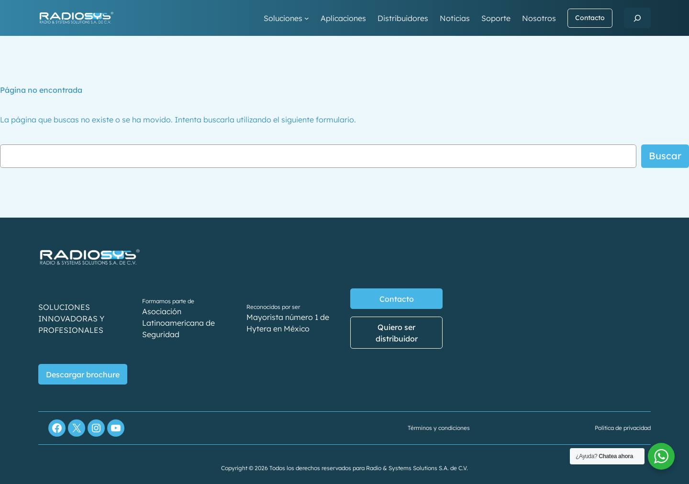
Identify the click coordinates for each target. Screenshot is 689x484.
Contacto (590, 17)
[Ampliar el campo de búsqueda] (637, 18)
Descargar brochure (83, 374)
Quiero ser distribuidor (397, 332)
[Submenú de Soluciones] (306, 18)
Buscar (665, 156)
